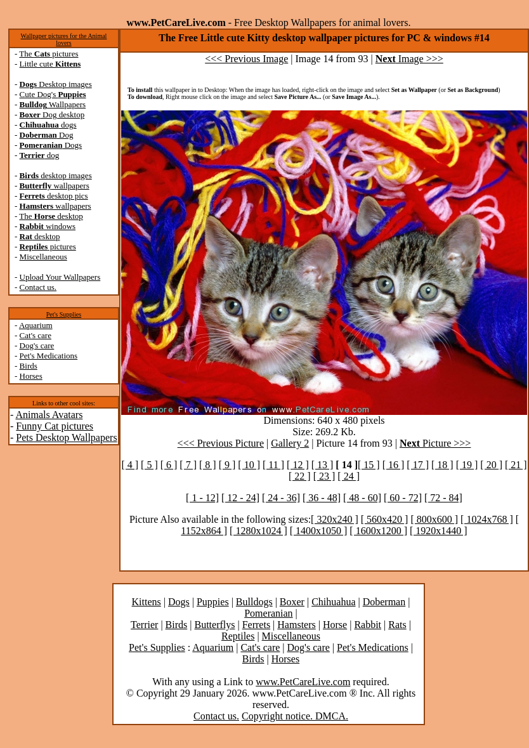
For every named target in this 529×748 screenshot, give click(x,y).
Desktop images (56, 84)
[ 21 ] (516, 464)
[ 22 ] (300, 476)
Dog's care (37, 345)
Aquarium (36, 325)
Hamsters (296, 624)
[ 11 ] (273, 464)
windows (48, 226)
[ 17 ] (418, 464)
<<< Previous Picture (221, 443)
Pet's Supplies (63, 314)
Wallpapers (53, 104)
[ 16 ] (393, 464)
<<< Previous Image (246, 58)
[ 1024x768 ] (486, 519)
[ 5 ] (149, 464)
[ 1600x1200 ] (378, 530)
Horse (335, 624)
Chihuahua (333, 601)
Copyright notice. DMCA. (295, 716)
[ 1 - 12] (202, 497)
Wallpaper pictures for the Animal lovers (64, 39)
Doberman (384, 601)
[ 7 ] (188, 464)
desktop (40, 236)
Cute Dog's (53, 94)
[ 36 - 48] (322, 497)
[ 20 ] (491, 464)
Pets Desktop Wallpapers (66, 437)
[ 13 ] (322, 464)
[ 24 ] (348, 476)
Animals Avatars (48, 414)
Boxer (292, 601)
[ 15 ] (369, 464)
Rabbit (367, 624)
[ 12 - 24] (240, 497)
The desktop (50, 216)
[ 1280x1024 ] (258, 530)
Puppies (213, 601)
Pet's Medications (49, 355)
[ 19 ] (467, 464)
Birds (28, 366)
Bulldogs (254, 601)
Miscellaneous (43, 256)
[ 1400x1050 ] (319, 530)
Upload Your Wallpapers (60, 277)
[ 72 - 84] (443, 497)
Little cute (50, 64)
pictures (48, 246)
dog (40, 155)
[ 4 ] (129, 464)
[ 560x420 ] (384, 519)
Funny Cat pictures (54, 426)
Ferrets (256, 624)
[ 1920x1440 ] (438, 530)
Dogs (51, 145)
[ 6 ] (169, 464)
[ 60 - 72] (403, 497)
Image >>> (409, 58)
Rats (397, 624)
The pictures (48, 53)
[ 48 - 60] (362, 497)
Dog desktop (52, 114)
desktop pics (54, 195)
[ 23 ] (324, 476)
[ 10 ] (249, 464)
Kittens (146, 601)
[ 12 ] (298, 464)
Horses (31, 376)
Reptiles (237, 636)
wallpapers (54, 185)
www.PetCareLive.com (303, 681)
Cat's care (35, 335)
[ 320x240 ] (334, 519)
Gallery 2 (290, 443)
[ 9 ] (227, 464)
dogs (48, 124)
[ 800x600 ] (434, 519)
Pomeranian (268, 613)
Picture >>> (435, 443)
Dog (47, 135)
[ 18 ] (442, 464)
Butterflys (214, 624)
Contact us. (38, 287)
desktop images (56, 175)
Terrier (144, 624)
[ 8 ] (207, 464)
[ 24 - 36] (281, 497)
